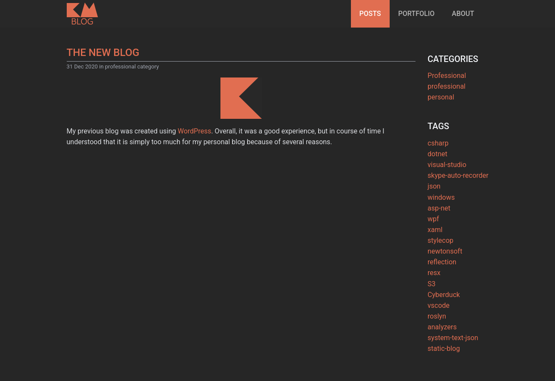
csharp (438, 135)
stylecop (440, 233)
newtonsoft (445, 244)
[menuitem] (370, 14)
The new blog (103, 52)
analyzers (442, 320)
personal (441, 90)
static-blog (444, 341)
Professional (447, 68)
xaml (435, 222)
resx (434, 265)
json (434, 179)
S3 (432, 276)
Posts (370, 13)
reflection (442, 255)
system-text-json (453, 330)
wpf (433, 211)
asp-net (439, 200)
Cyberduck (444, 287)
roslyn (437, 309)
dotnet (437, 146)
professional (446, 79)
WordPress (194, 131)
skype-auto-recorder (458, 168)
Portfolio (416, 13)
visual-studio (447, 157)
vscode (439, 298)
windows (441, 190)
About (463, 13)
